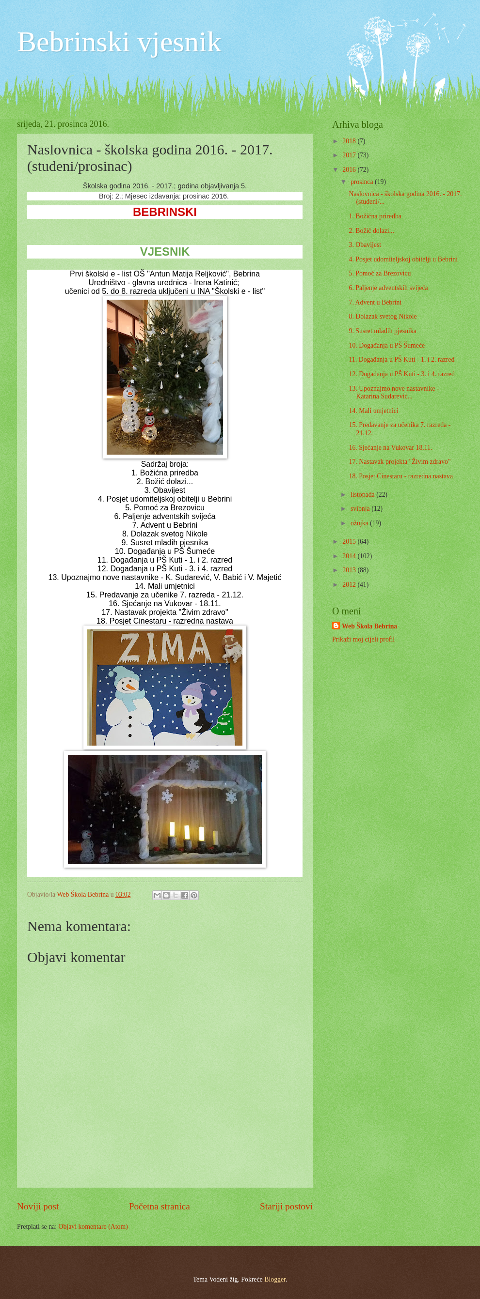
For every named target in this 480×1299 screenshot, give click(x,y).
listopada (363, 494)
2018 (349, 141)
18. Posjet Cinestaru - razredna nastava (401, 476)
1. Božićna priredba (375, 216)
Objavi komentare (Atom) (93, 1226)
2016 (349, 169)
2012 (349, 584)
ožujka (360, 523)
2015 (349, 541)
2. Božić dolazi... (371, 230)
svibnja (361, 508)
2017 (349, 155)
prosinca (363, 181)
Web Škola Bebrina (369, 626)
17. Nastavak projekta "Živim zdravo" (399, 461)
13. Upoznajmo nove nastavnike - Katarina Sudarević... (394, 392)
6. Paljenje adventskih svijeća (388, 287)
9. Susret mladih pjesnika (382, 331)
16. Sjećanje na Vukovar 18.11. (390, 447)
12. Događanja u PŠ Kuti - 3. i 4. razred (401, 374)
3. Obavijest (365, 244)
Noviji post (38, 1206)
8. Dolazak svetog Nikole (382, 316)
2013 (349, 570)
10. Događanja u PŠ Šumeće (387, 345)
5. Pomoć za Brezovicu (380, 273)
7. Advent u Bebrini (375, 302)
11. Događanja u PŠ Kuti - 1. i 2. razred (401, 359)
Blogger (275, 1279)
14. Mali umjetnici (373, 410)
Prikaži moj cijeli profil (363, 639)
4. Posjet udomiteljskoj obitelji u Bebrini (403, 259)
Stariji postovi (286, 1206)
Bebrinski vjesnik (119, 42)
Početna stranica (159, 1206)
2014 (349, 556)
